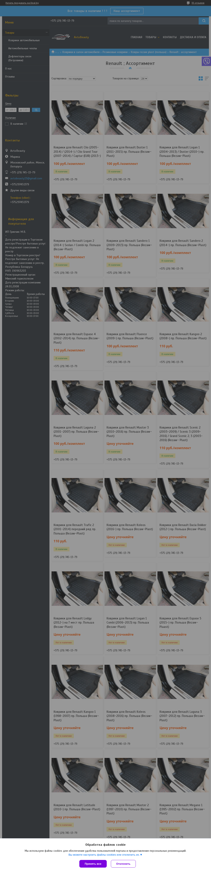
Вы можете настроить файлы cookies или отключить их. (104, 854)
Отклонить (123, 863)
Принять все (93, 863)
